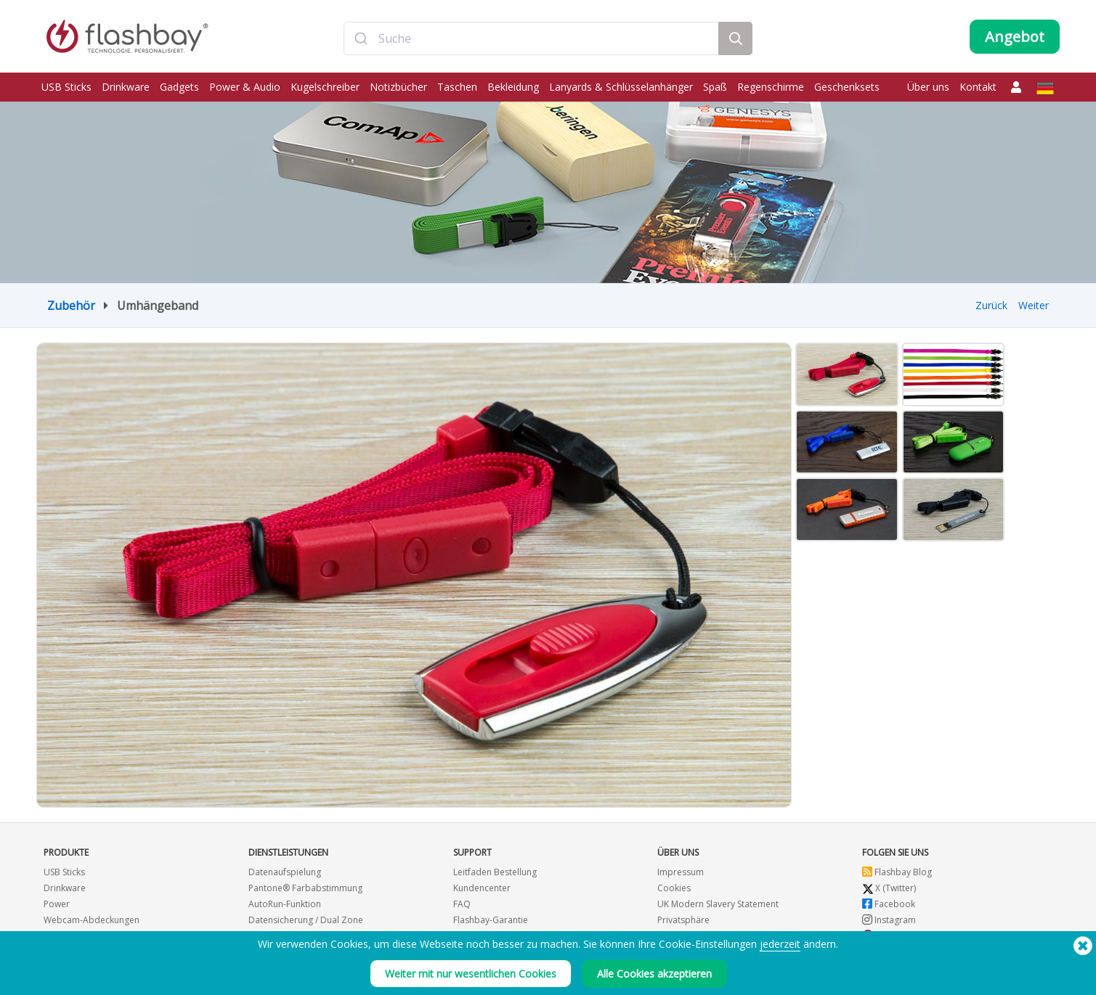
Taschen (457, 87)
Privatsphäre (683, 920)
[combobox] (532, 38)
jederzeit (780, 944)
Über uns (928, 87)
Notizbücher (398, 87)
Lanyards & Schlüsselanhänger (621, 87)
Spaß (715, 87)
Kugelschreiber (325, 87)
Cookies (674, 888)
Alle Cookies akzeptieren (654, 973)
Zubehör (71, 306)
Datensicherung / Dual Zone (305, 920)
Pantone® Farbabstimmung (305, 888)
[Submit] (361, 38)
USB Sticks (66, 87)
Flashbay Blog (897, 872)
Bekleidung (513, 87)
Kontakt (977, 87)
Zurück (991, 305)
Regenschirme (770, 87)
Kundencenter (482, 888)
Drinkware (126, 87)
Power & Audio (244, 87)
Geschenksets (847, 87)
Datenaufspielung (284, 872)
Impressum (680, 872)
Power (57, 904)
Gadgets (179, 87)
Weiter (1033, 305)
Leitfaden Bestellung (495, 872)
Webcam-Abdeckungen (91, 920)
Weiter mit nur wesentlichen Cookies (470, 973)
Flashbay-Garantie (490, 920)
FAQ (462, 904)
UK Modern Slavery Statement (718, 904)
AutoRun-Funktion (284, 904)
